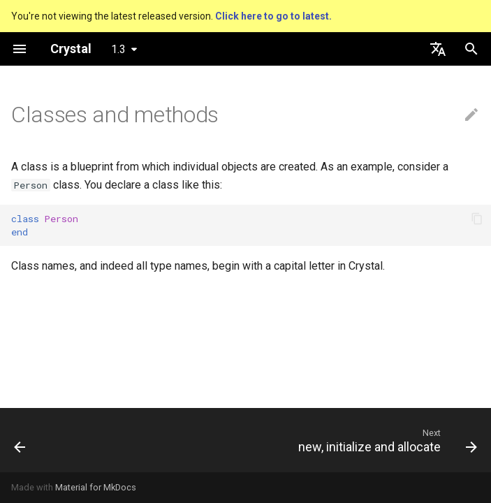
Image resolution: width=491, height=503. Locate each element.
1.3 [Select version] (118, 49)
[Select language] (438, 49)
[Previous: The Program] (21, 440)
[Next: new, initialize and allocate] (384, 440)
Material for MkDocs (95, 487)
